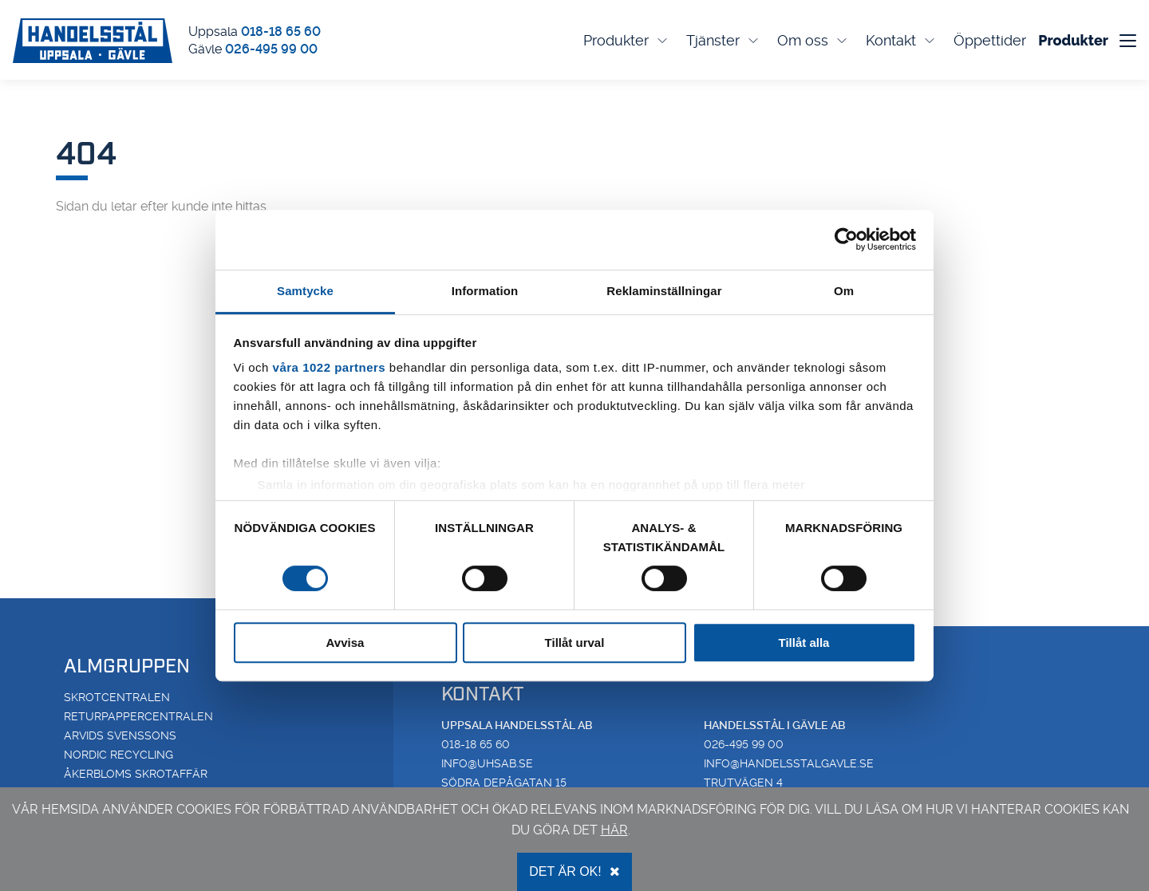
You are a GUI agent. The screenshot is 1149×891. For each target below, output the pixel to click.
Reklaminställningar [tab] (663, 291)
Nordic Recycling (118, 754)
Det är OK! (574, 871)
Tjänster (723, 40)
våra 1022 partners (329, 367)
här (614, 830)
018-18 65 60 (281, 31)
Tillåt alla (804, 642)
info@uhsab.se (487, 763)
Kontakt (902, 40)
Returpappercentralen (138, 716)
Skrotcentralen (117, 697)
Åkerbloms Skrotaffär (135, 773)
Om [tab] (844, 291)
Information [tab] (485, 291)
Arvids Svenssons (120, 735)
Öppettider (990, 40)
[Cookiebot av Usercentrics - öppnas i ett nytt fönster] (846, 239)
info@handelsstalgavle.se (789, 763)
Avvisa (345, 642)
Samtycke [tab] (305, 291)
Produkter (626, 40)
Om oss (813, 40)
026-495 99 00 (271, 49)
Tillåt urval (575, 642)
